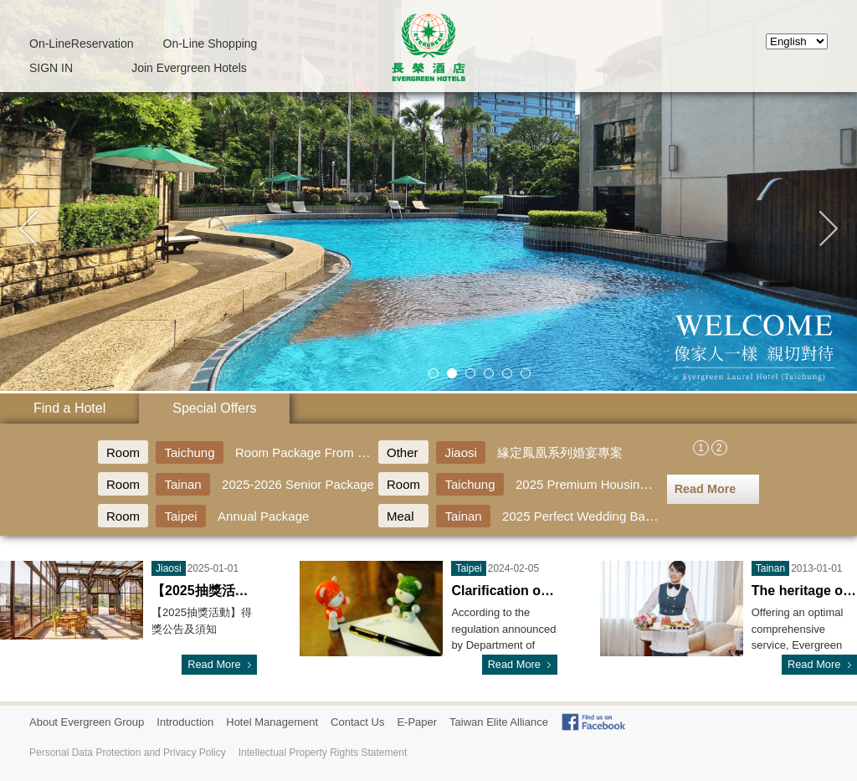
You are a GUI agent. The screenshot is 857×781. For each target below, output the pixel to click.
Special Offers (214, 408)
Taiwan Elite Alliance (498, 722)
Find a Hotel (69, 408)
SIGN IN (51, 68)
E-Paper (417, 722)
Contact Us (357, 722)
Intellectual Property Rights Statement (323, 752)
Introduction (185, 722)
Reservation (81, 43)
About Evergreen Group (86, 722)
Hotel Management (272, 722)
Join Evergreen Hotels (189, 68)
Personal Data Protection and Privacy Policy (127, 752)
